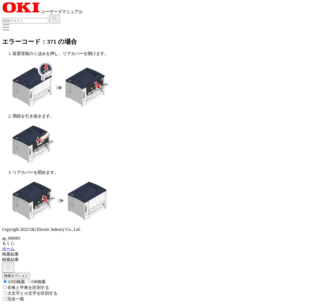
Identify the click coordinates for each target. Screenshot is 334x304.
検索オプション (16, 276)
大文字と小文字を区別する (30, 293)
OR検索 (36, 282)
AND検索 (14, 282)
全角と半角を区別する (26, 287)
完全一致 (13, 299)
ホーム (8, 248)
